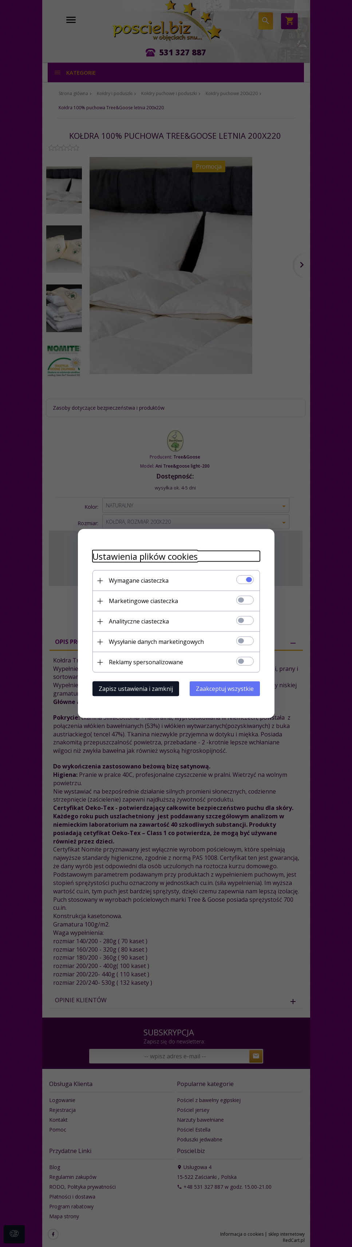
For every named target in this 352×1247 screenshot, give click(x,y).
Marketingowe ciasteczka (143, 601)
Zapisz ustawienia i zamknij (136, 689)
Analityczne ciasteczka (139, 621)
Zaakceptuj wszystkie (225, 689)
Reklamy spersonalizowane (146, 662)
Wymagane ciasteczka (139, 581)
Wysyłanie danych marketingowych (156, 642)
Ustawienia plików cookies (145, 556)
